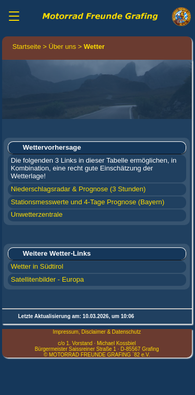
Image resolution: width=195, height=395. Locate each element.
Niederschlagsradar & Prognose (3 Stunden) (78, 189)
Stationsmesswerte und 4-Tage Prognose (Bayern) (87, 202)
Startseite (26, 46)
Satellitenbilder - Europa (47, 279)
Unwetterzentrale (37, 214)
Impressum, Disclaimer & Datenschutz (97, 332)
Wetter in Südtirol (37, 266)
